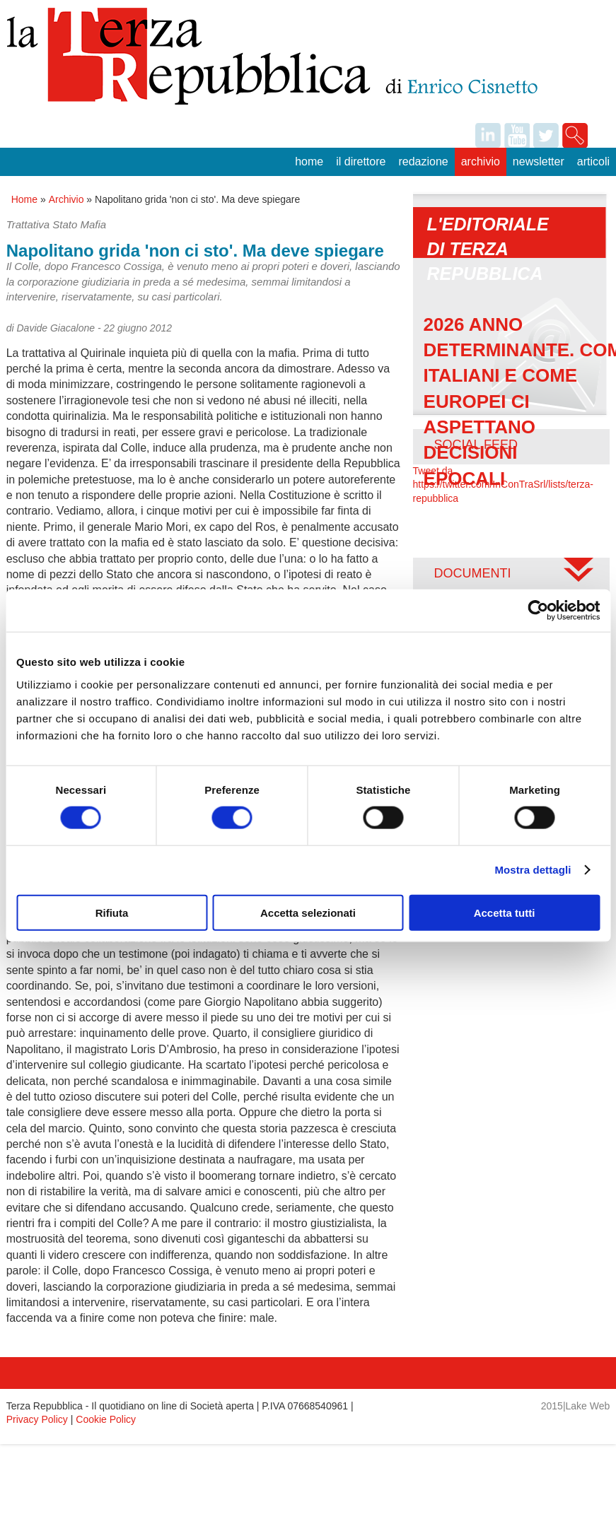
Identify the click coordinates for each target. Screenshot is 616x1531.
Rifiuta (112, 912)
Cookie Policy (106, 1419)
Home (309, 162)
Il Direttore (360, 162)
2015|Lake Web (575, 1406)
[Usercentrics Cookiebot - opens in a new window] (538, 610)
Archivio (480, 162)
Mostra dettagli (532, 870)
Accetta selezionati (308, 912)
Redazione (423, 162)
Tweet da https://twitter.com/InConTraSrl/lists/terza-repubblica (503, 484)
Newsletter (538, 162)
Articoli (593, 162)
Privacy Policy (37, 1419)
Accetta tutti (504, 912)
